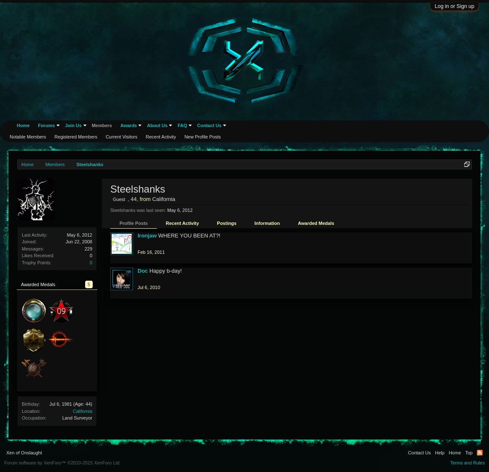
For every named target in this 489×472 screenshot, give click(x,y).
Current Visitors (122, 136)
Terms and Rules (467, 462)
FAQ (182, 125)
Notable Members (28, 136)
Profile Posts (134, 223)
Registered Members (76, 136)
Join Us (73, 125)
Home (23, 125)
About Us (157, 125)
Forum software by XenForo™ (62, 462)
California (82, 411)
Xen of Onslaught (24, 452)
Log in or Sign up (454, 6)
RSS (480, 453)
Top (469, 452)
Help (440, 452)
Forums (46, 125)
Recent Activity (182, 223)
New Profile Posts (203, 136)
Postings (226, 223)
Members (102, 125)
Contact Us (209, 125)
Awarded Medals (316, 223)
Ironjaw (147, 235)
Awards (128, 125)
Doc (143, 271)
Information (267, 223)
